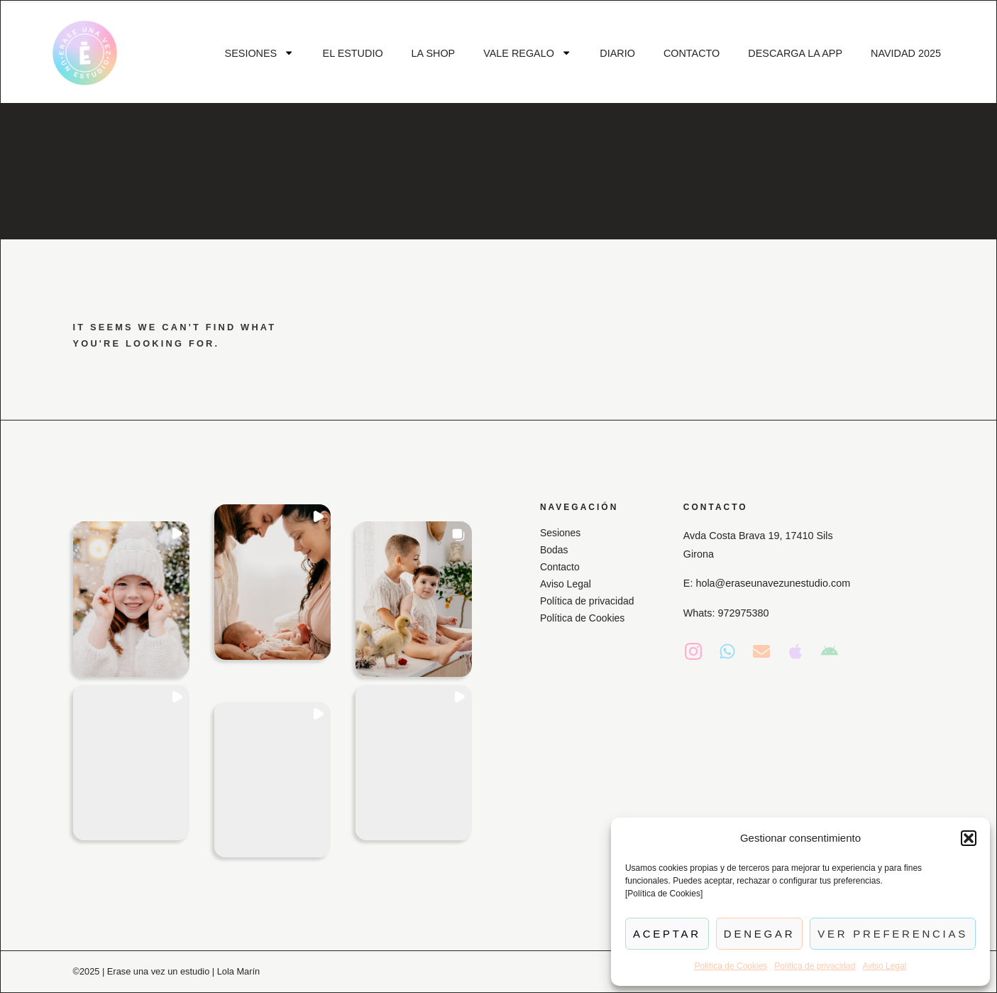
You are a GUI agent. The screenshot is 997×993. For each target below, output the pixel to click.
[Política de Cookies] (664, 894)
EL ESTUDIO (353, 53)
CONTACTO (691, 53)
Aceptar (667, 934)
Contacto (560, 567)
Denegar (759, 934)
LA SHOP (434, 53)
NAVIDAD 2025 (906, 53)
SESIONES (259, 52)
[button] (969, 838)
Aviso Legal (884, 966)
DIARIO (617, 53)
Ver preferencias (892, 934)
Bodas (554, 549)
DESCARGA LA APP (795, 53)
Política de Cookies (731, 966)
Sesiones (561, 532)
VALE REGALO (527, 52)
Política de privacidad (814, 966)
